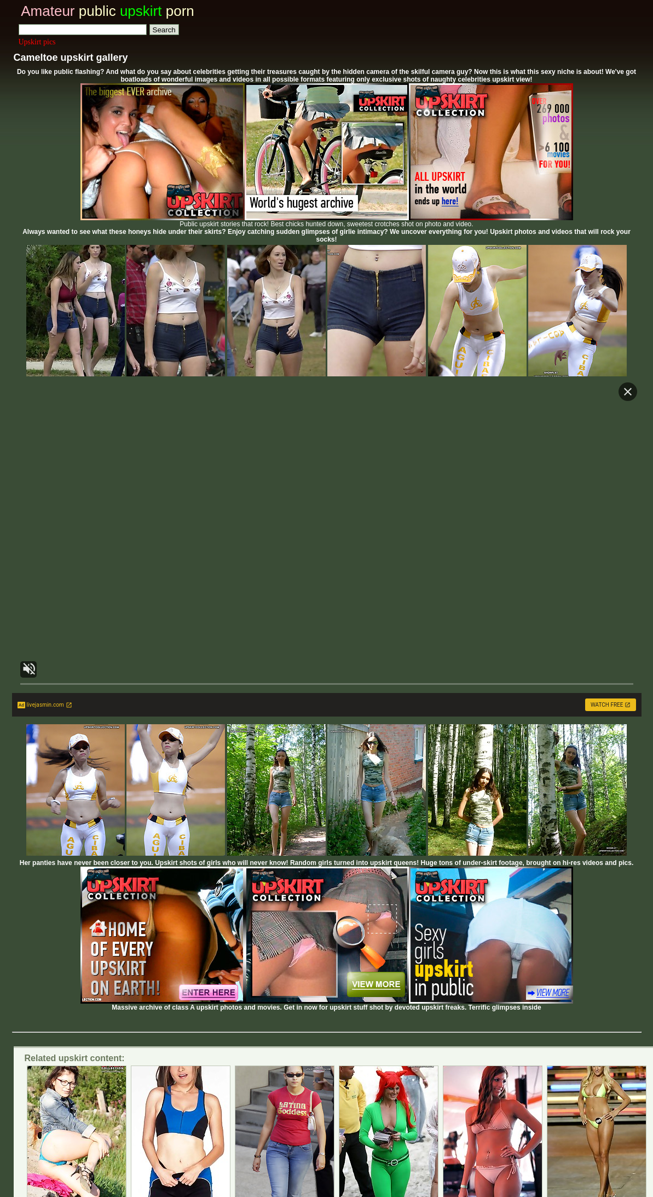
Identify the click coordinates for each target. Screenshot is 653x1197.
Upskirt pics (37, 42)
